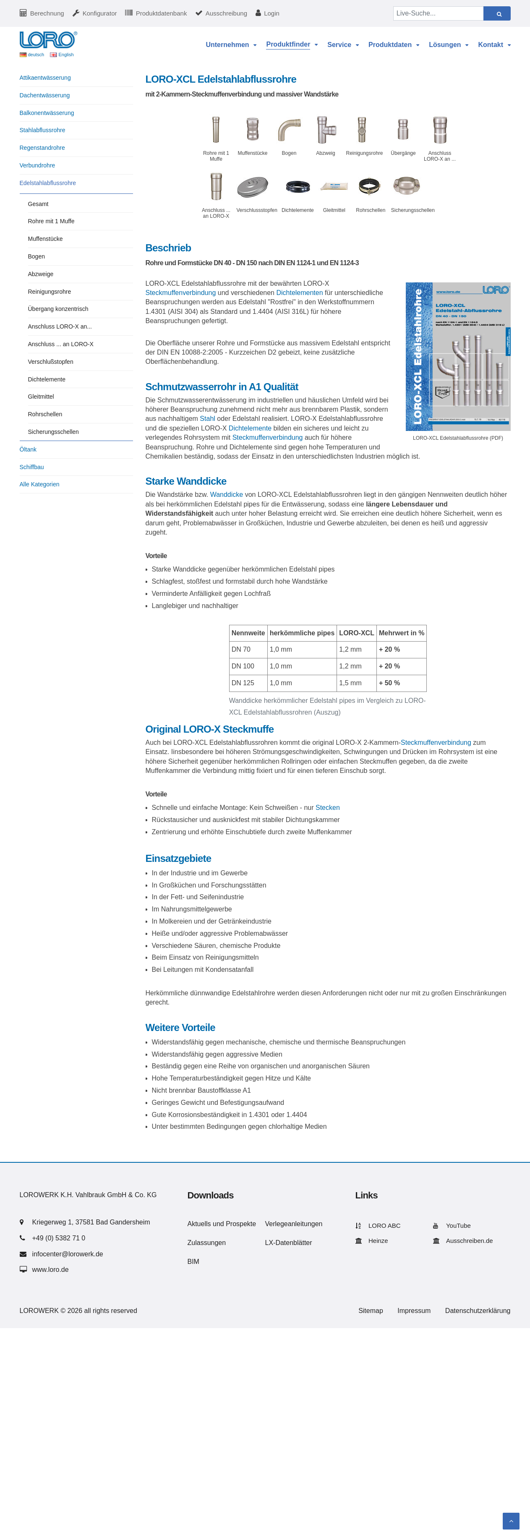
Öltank (28, 449)
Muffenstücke (45, 238)
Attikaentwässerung (45, 77)
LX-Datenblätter (288, 1242)
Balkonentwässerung (47, 113)
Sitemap (370, 1310)
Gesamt (38, 204)
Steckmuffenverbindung (181, 292)
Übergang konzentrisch (58, 308)
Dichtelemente (250, 428)
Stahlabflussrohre (42, 130)
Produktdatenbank (161, 13)
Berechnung (47, 13)
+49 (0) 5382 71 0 (59, 1238)
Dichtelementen (299, 292)
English (65, 54)
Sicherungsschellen (53, 431)
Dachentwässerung (45, 95)
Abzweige (41, 274)
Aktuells (199, 1223)
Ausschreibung (226, 13)
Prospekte (241, 1223)
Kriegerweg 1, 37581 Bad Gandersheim (91, 1222)
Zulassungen (207, 1242)
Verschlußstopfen (50, 361)
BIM (193, 1261)
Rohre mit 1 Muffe (51, 221)
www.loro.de (50, 1269)
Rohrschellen (45, 414)
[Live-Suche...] (438, 13)
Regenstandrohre (42, 147)
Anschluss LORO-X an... (60, 326)
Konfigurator (100, 13)
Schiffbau (32, 467)
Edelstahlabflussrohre (48, 183)
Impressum (414, 1310)
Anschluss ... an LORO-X (61, 344)
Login (271, 13)
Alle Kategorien (40, 484)
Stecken (328, 807)
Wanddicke (226, 494)
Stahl (207, 418)
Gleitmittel (41, 396)
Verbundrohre (37, 165)
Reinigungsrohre (49, 291)
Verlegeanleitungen (294, 1223)
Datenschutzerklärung (478, 1310)
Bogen (36, 256)
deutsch (36, 54)
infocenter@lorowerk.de (67, 1254)
